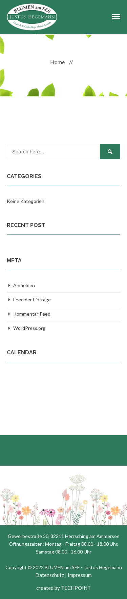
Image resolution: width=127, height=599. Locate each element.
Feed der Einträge (32, 299)
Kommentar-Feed (31, 314)
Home (57, 62)
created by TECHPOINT (63, 588)
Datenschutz (49, 575)
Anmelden (24, 285)
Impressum (80, 575)
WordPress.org (29, 328)
